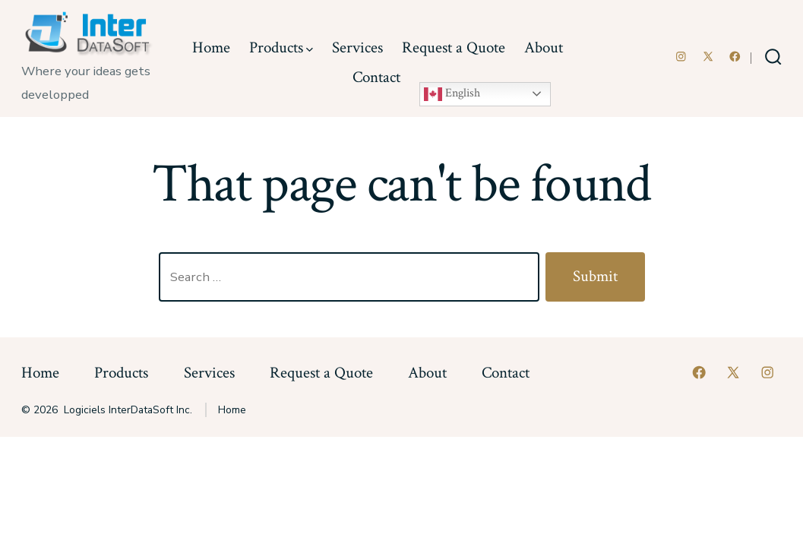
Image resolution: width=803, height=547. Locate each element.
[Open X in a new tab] (708, 56)
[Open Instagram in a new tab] (681, 56)
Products (281, 47)
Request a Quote (453, 47)
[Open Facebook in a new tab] (735, 56)
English (452, 94)
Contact (376, 77)
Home (211, 47)
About (543, 47)
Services (357, 47)
